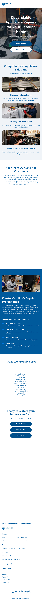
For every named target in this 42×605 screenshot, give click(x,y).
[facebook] (3, 564)
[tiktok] (11, 564)
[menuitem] (16, 572)
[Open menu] (37, 4)
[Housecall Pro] (24, 598)
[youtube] (7, 564)
